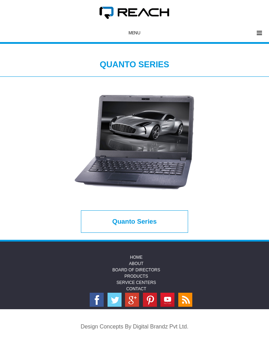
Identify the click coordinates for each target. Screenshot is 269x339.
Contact (136, 288)
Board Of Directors (136, 269)
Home (136, 257)
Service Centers (136, 282)
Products (136, 276)
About (136, 263)
